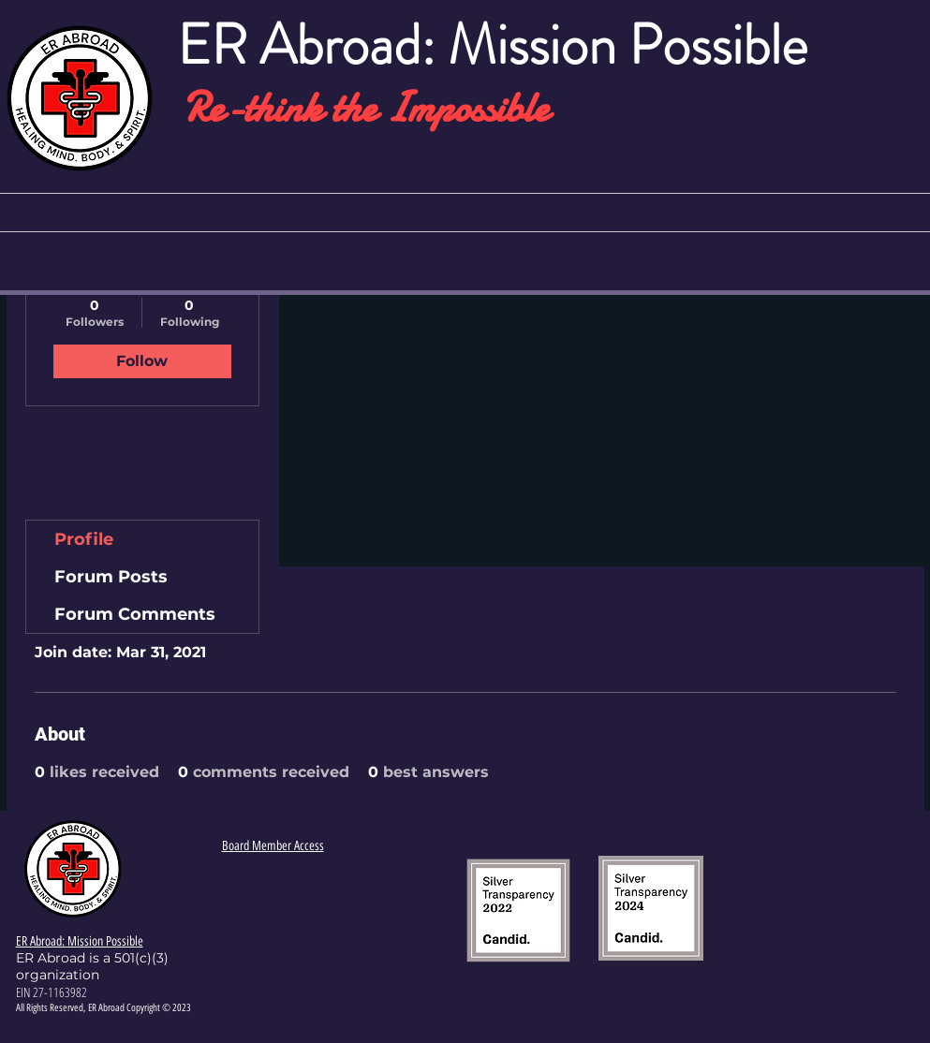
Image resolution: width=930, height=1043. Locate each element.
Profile (83, 539)
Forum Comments (134, 614)
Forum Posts (111, 576)
